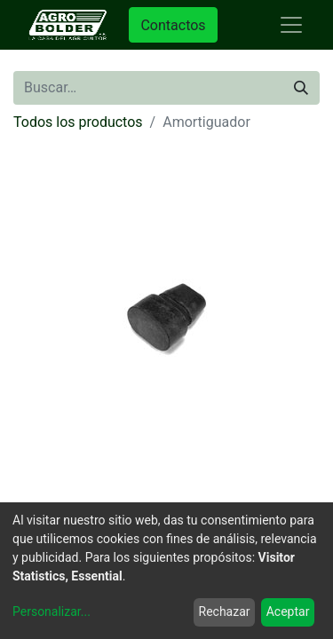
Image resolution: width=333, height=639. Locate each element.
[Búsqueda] (301, 88)
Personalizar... (51, 611)
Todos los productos (78, 122)
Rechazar (224, 611)
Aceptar (288, 611)
